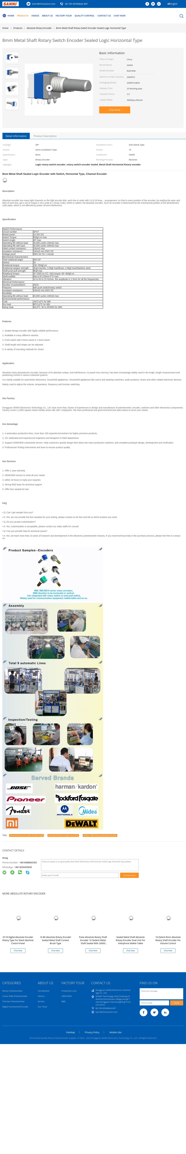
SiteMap (70, 1032)
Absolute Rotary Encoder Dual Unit (63, 835)
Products (23, 15)
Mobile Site (115, 1032)
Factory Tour (64, 15)
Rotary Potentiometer (12, 990)
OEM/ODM (67, 996)
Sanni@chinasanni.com (43, 3)
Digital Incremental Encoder (15, 1006)
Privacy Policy (92, 1032)
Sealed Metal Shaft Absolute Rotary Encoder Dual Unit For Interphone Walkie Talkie (130, 940)
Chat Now (119, 15)
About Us (47, 15)
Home (8, 15)
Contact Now (129, 875)
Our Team (42, 1006)
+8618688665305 (28, 862)
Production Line (69, 990)
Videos (35, 15)
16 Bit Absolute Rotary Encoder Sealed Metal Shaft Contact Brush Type (55, 940)
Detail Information (16, 136)
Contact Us (104, 15)
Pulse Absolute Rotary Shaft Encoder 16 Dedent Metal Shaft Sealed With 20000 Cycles (93, 942)
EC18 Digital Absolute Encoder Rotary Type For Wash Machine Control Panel (17, 940)
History (41, 996)
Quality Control (85, 15)
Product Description (45, 136)
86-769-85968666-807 (76, 3)
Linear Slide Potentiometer (14, 996)
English (173, 3)
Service (41, 1001)
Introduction (43, 990)
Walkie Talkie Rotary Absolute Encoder (99, 835)
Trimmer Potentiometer (13, 1001)
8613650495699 (24, 867)
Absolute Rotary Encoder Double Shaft (26, 835)
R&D (64, 1001)
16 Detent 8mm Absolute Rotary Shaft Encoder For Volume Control (168, 940)
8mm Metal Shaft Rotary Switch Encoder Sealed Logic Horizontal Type (91, 28)
